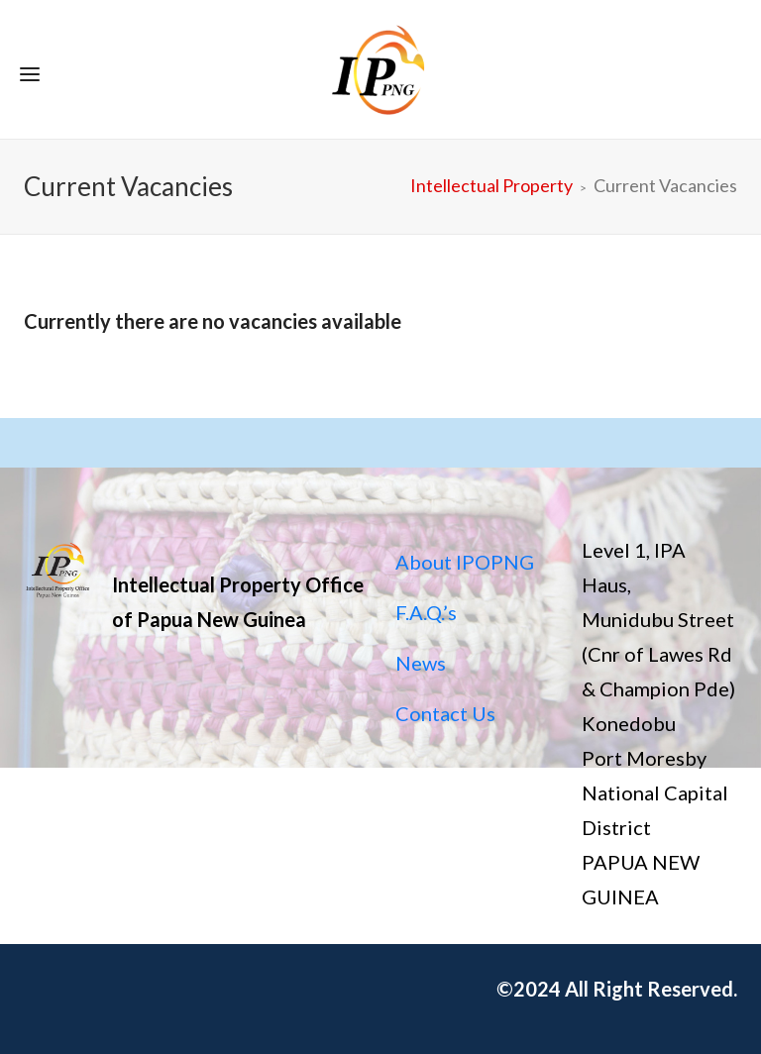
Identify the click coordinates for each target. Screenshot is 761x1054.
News (420, 663)
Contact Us (445, 713)
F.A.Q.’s (426, 612)
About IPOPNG (464, 562)
